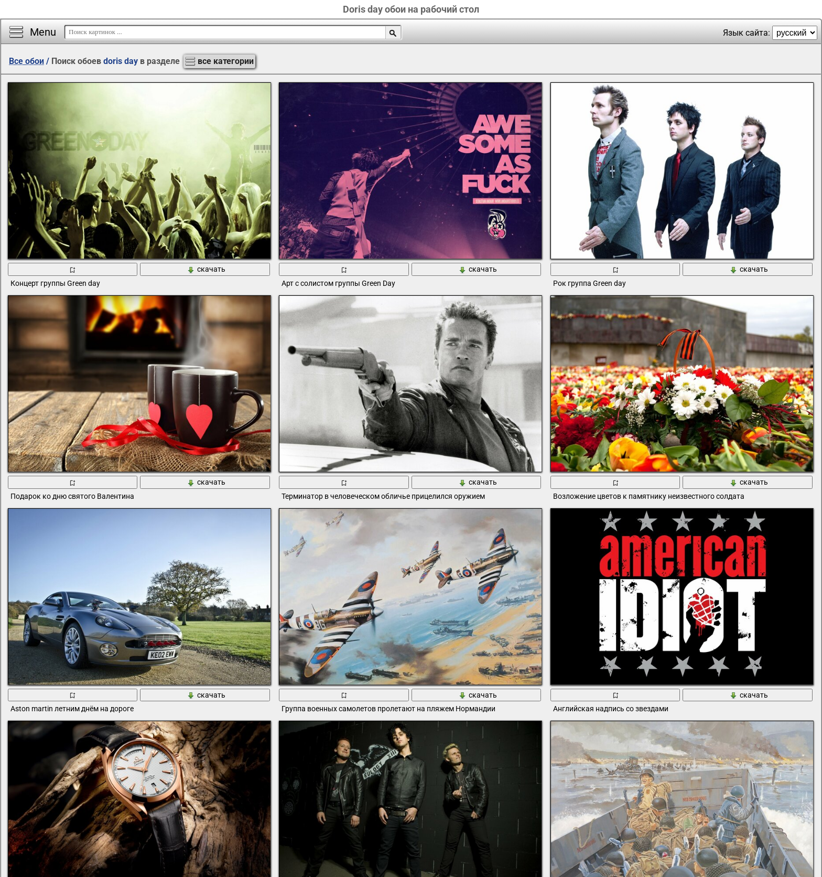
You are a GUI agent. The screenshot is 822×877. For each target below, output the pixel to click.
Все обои (26, 61)
